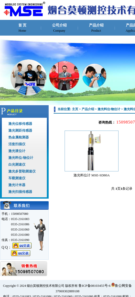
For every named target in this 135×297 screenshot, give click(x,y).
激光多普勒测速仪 (22, 171)
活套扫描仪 (16, 144)
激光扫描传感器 (20, 192)
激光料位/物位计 (20, 158)
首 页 (22, 27)
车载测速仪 (16, 178)
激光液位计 (16, 151)
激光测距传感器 (20, 130)
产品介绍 (96, 27)
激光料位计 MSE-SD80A (92, 175)
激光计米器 (16, 185)
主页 (75, 109)
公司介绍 (59, 27)
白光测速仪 (16, 164)
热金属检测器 (18, 137)
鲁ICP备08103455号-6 (94, 286)
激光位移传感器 (20, 124)
